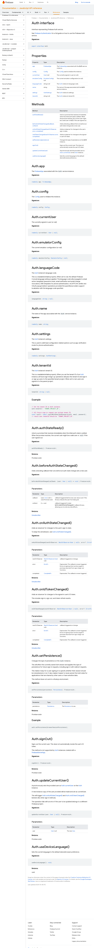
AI (28, 12)
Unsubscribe (36, 515)
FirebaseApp (47, 66)
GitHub (30, 938)
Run (30, 2)
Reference (71, 18)
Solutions (41, 2)
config (34, 71)
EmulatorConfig (48, 78)
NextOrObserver (49, 559)
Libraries (30, 935)
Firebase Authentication (43, 33)
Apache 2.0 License (62, 879)
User (45, 75)
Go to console (85, 2)
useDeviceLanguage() (39, 156)
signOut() (35, 145)
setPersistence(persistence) (40, 140)
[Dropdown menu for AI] (31, 12)
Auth (60, 84)
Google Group (76, 932)
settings (34, 92)
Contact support (77, 926)
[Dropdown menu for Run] (33, 2)
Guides (30, 926)
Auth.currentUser (65, 152)
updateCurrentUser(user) (40, 150)
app (33, 66)
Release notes (76, 935)
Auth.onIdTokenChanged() (61, 532)
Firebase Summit (55, 929)
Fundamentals (16, 12)
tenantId (35, 96)
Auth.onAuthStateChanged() (52, 796)
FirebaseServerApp (38, 753)
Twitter (52, 932)
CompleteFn (47, 573)
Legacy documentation (79, 941)
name (34, 87)
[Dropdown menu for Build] (25, 2)
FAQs (73, 938)
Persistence (50, 706)
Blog (76, 2)
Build (21, 2)
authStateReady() (37, 115)
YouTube (52, 935)
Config (46, 71)
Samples (66, 12)
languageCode (37, 84)
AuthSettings (48, 92)
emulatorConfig (37, 78)
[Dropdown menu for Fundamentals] (23, 12)
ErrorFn (46, 564)
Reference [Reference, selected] (56, 12)
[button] (11, 15)
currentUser (36, 75)
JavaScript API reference (30, 8)
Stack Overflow (76, 929)
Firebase (34, 18)
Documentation (9, 8)
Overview (5, 12)
